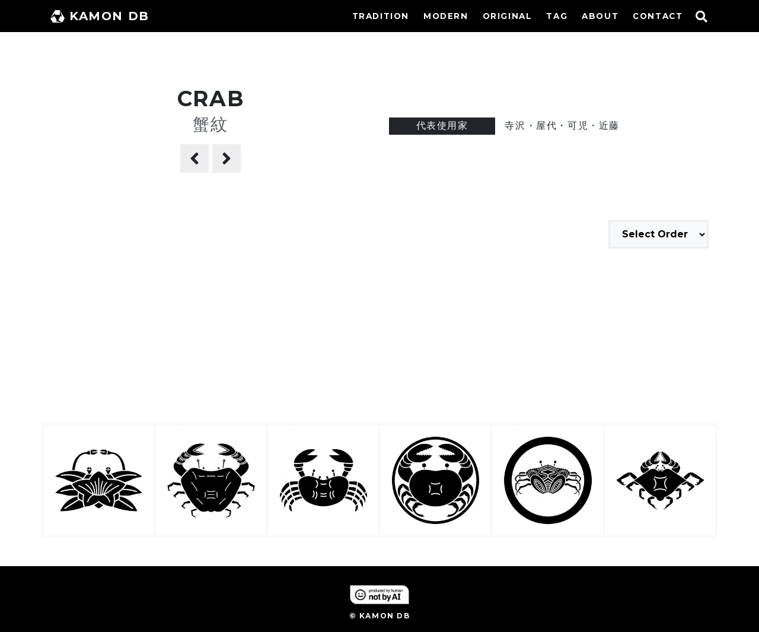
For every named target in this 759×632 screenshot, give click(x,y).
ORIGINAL (507, 16)
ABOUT (600, 16)
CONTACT (658, 16)
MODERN (445, 16)
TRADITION (380, 16)
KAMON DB (99, 16)
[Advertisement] (379, 338)
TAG (556, 16)
